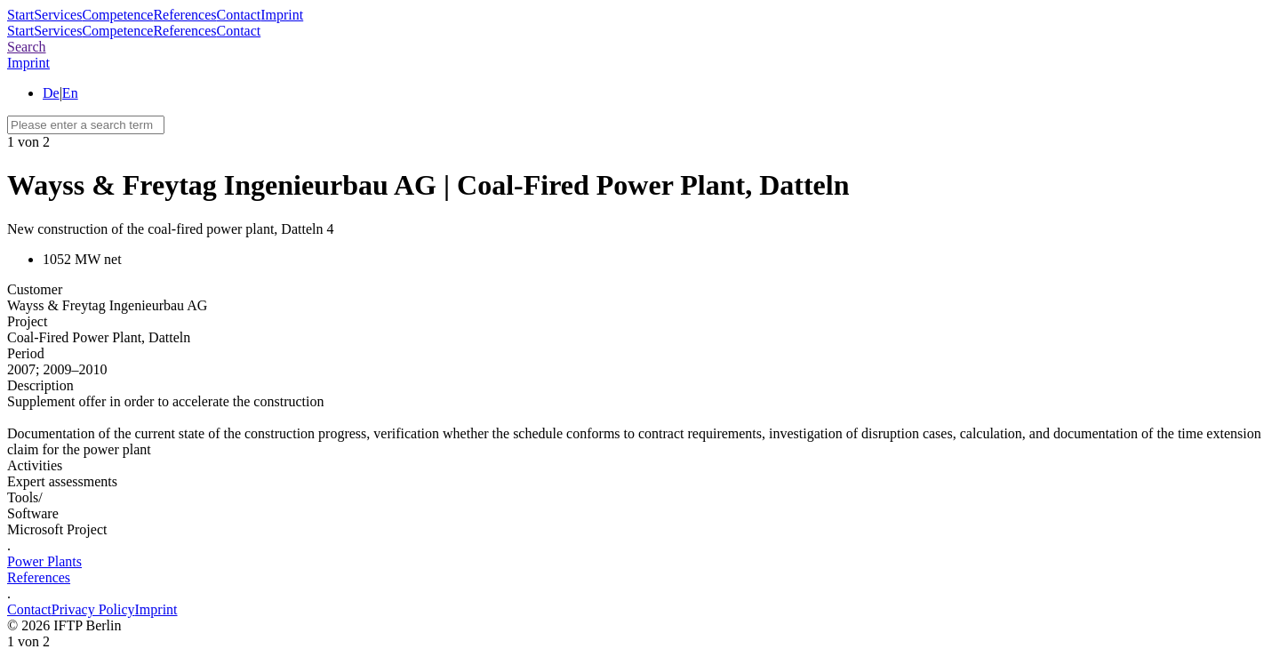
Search (26, 46)
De (51, 92)
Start (20, 14)
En (70, 92)
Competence (117, 14)
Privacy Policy (93, 609)
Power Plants (44, 561)
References (184, 14)
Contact (238, 14)
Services (58, 14)
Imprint (281, 14)
